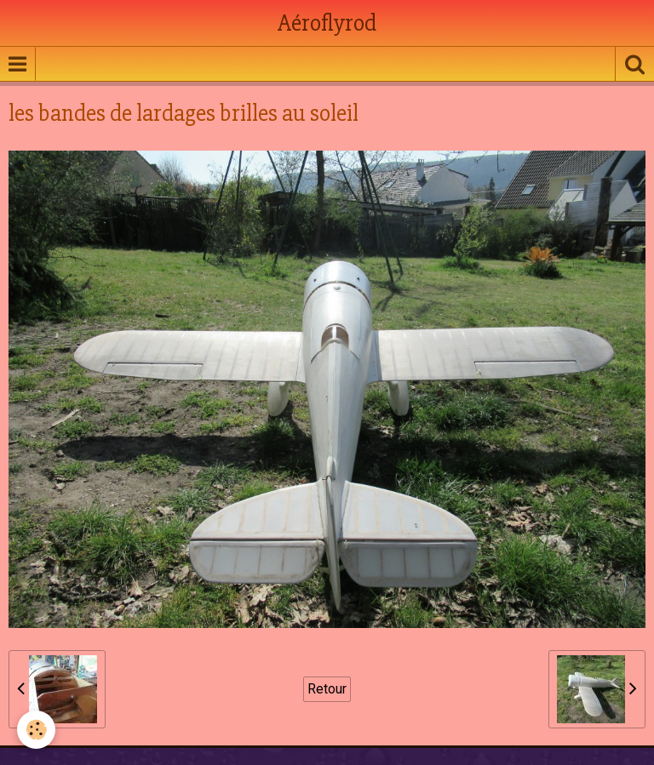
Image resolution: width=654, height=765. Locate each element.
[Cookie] (36, 730)
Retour (327, 689)
